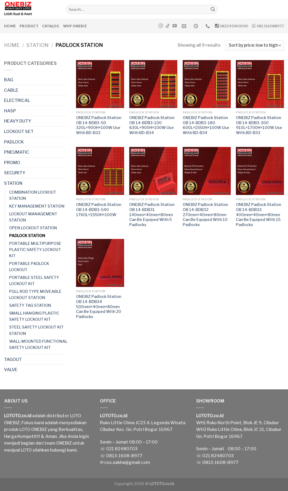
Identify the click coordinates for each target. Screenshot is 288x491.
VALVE (10, 369)
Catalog (50, 26)
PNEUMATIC (16, 152)
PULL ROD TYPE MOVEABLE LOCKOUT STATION (35, 294)
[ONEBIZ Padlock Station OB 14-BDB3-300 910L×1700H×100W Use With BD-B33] (260, 84)
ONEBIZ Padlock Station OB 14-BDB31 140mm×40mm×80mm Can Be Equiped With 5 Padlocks (151, 214)
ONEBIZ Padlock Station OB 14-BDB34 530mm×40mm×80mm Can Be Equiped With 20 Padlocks (98, 306)
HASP (10, 110)
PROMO (12, 162)
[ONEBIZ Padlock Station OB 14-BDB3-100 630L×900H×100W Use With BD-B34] (153, 84)
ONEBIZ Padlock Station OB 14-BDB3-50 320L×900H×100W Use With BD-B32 (98, 125)
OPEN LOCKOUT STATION (33, 228)
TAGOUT (13, 359)
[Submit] (212, 9)
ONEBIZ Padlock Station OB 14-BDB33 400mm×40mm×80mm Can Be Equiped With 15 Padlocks (258, 214)
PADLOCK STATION (27, 235)
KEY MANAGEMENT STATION (36, 206)
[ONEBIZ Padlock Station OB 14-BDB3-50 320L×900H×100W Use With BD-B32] (100, 84)
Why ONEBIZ (75, 26)
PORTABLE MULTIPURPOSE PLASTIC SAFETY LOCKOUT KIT (35, 249)
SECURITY (14, 172)
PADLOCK (14, 142)
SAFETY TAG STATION (30, 305)
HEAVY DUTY (17, 121)
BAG (8, 79)
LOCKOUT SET (19, 131)
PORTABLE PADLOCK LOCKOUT (29, 266)
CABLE (11, 90)
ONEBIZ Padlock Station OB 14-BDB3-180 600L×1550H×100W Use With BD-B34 (206, 125)
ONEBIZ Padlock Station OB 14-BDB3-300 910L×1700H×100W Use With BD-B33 (259, 125)
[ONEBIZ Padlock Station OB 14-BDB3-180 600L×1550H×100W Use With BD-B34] (207, 84)
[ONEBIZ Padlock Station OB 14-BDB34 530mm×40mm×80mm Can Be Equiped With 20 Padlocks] (100, 263)
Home (10, 26)
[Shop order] (255, 45)
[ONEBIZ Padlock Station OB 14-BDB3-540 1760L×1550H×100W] (100, 171)
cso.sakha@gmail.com (127, 462)
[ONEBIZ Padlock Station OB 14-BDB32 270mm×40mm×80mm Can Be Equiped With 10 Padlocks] (207, 171)
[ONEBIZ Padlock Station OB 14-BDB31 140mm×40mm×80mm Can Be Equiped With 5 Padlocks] (153, 171)
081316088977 (270, 26)
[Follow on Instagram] (161, 26)
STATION (37, 45)
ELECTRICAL (17, 100)
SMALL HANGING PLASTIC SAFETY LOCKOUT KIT (34, 316)
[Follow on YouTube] (174, 26)
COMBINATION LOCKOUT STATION (32, 195)
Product (29, 26)
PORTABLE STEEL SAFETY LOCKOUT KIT (34, 280)
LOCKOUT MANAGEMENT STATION (33, 217)
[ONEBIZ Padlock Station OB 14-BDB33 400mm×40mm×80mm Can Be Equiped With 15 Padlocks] (260, 171)
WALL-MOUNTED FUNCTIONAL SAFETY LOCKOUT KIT (38, 344)
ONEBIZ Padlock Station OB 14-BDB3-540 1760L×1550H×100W (98, 209)
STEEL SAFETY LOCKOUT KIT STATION (36, 330)
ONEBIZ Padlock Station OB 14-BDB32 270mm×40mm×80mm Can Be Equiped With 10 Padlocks (205, 214)
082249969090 (233, 26)
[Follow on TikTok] (167, 26)
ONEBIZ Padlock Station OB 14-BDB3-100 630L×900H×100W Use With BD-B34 (151, 125)
